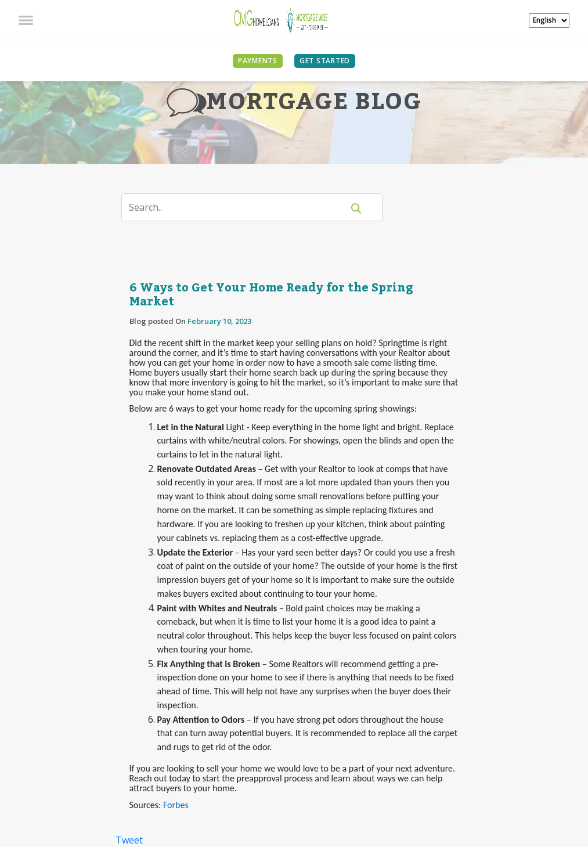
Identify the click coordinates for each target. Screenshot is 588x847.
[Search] (239, 207)
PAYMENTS (257, 61)
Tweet (129, 840)
